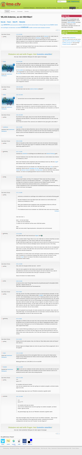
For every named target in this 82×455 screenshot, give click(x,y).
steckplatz (42, 27)
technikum (47, 27)
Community (72, 7)
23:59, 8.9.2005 (19, 281)
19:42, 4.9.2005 (19, 127)
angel (2, 24)
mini (2, 27)
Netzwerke (22, 22)
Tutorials (26, 11)
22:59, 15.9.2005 (19, 377)
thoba (4, 61)
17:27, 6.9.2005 (19, 192)
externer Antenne (25, 170)
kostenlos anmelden (44, 54)
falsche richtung (39, 24)
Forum (7, 11)
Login (68, 1)
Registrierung (75, 1)
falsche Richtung (51, 153)
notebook (25, 27)
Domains (59, 7)
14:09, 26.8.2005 (19, 86)
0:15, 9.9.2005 (19, 339)
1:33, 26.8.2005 (19, 34)
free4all (5, 367)
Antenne (46, 36)
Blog (49, 448)
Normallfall (20, 70)
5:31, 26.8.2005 (19, 61)
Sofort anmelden (71, 22)
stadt (39, 27)
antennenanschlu (14, 24)
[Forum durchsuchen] (61, 1)
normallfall (18, 27)
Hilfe (78, 7)
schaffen (31, 27)
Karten (17, 170)
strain (4, 353)
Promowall (19, 11)
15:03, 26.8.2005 (19, 94)
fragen (44, 24)
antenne (7, 25)
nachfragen (5, 27)
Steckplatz (31, 168)
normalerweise (11, 27)
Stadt (22, 257)
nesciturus (5, 127)
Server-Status (75, 448)
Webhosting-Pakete (40, 7)
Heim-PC (15, 22)
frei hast (48, 24)
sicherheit (35, 27)
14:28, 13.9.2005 (19, 353)
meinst (56, 24)
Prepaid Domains (66, 44)
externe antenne (22, 24)
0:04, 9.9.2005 (19, 291)
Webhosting (6, 448)
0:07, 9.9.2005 (19, 318)
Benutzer (13, 11)
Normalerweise (39, 170)
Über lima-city (44, 448)
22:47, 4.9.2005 (19, 151)
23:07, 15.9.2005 (19, 396)
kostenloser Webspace (29, 7)
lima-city (3, 22)
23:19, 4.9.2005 (19, 177)
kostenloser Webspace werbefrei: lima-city (17, 4)
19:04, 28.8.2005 (19, 114)
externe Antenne (34, 89)
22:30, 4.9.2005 (19, 141)
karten (52, 25)
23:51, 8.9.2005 (19, 263)
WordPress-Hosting (51, 7)
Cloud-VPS (65, 7)
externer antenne (31, 24)
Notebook (38, 38)
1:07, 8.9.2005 (19, 233)
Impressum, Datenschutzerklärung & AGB (61, 448)
